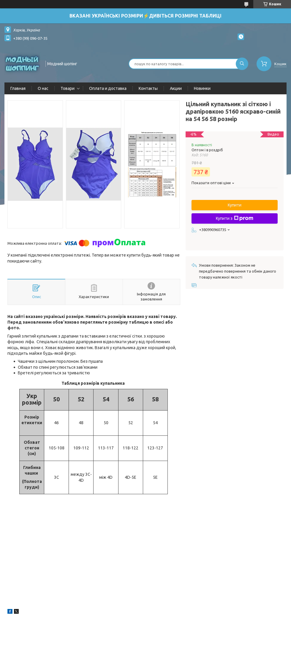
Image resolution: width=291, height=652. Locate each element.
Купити (234, 205)
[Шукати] (242, 64)
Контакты (148, 88)
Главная (18, 88)
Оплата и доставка (107, 88)
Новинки (202, 88)
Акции (176, 88)
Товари (68, 88)
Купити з (234, 218)
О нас (43, 88)
